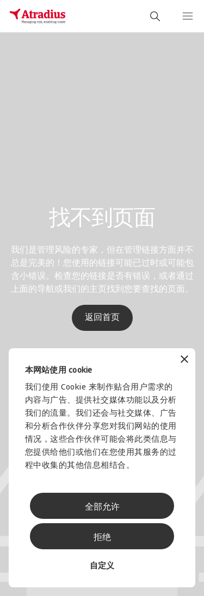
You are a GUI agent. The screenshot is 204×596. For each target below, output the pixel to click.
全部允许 (102, 507)
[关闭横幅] (184, 360)
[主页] (37, 16)
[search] (155, 16)
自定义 (102, 566)
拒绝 (102, 538)
